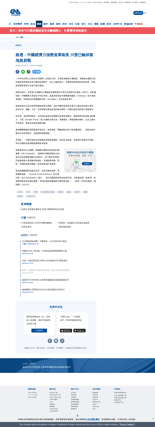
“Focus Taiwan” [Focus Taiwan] (126, 424)
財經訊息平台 (97, 403)
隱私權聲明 (75, 408)
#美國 (85, 192)
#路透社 (20, 196)
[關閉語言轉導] (153, 424)
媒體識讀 (114, 2)
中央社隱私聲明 (92, 419)
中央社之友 (96, 408)
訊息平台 (96, 400)
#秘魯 (69, 192)
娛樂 (102, 24)
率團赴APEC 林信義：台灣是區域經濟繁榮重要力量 (44, 251)
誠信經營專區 (75, 405)
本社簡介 (74, 393)
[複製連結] (28, 72)
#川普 (28, 192)
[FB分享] (17, 72)
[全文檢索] (145, 13)
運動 (96, 24)
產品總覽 (96, 393)
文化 (90, 24)
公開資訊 (74, 398)
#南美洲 (60, 192)
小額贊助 (39, 330)
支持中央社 (138, 13)
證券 (58, 24)
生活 (71, 24)
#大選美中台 (30, 196)
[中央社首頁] (15, 12)
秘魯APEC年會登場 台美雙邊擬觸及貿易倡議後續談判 (45, 280)
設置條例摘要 (75, 400)
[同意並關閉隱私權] (153, 419)
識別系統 (74, 395)
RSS (94, 410)
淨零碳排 (106, 2)
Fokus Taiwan (97, 2)
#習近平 (77, 192)
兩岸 (45, 24)
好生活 (121, 2)
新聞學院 (53, 410)
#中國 (35, 192)
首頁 (17, 37)
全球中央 (117, 24)
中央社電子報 (54, 413)
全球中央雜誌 (54, 403)
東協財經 (128, 24)
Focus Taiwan (74, 2)
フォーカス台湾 (85, 2)
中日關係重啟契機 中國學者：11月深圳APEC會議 (44, 241)
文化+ (52, 405)
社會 (77, 24)
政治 (33, 24)
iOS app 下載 (54, 393)
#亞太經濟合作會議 (47, 192)
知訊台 (95, 405)
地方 (83, 24)
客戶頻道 (135, 2)
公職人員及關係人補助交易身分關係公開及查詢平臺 (120, 400)
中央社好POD (54, 415)
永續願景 (143, 2)
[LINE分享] (23, 72)
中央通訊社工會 (119, 406)
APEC (24, 235)
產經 (52, 24)
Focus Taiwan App (54, 399)
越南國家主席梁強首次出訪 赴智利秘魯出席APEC (43, 289)
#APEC (19, 192)
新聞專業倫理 (75, 403)
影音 (109, 24)
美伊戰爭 (17, 24)
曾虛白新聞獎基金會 (120, 394)
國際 (39, 24)
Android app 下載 (56, 395)
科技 (64, 24)
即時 (26, 24)
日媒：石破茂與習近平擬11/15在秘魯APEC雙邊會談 (44, 261)
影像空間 (127, 2)
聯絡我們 (74, 410)
